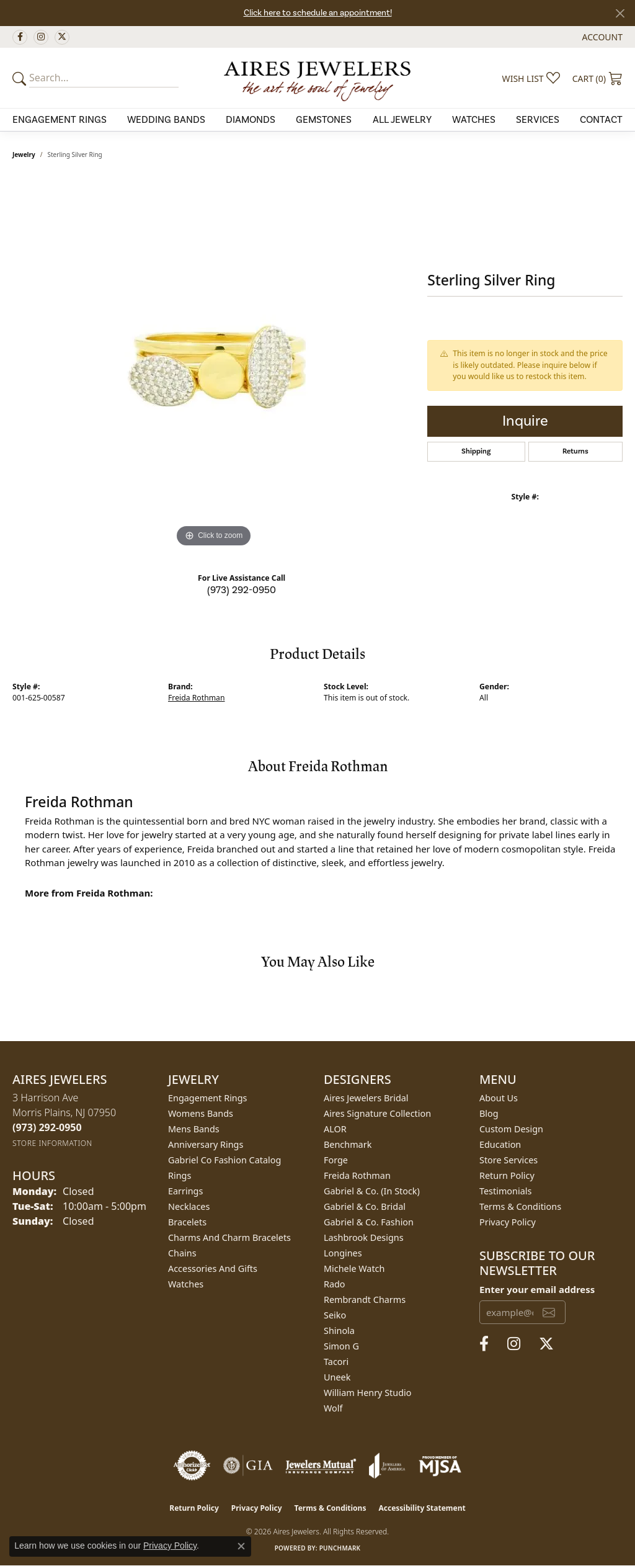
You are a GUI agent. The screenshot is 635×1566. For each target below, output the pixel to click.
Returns (575, 451)
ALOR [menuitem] (335, 1129)
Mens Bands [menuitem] (194, 1129)
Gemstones (324, 120)
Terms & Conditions (520, 1206)
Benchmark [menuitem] (347, 1144)
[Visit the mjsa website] (440, 1465)
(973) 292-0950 (241, 590)
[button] (601, 37)
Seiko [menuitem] (335, 1315)
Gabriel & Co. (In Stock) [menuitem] (372, 1191)
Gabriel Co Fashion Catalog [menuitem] (224, 1160)
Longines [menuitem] (343, 1253)
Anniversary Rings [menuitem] (205, 1144)
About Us (498, 1098)
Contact (601, 120)
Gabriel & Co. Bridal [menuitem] (365, 1206)
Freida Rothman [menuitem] (357, 1175)
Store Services (508, 1160)
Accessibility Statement (421, 1508)
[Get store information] (52, 1143)
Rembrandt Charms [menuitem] (365, 1299)
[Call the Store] (47, 1127)
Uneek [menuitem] (337, 1377)
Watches (473, 120)
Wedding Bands (166, 120)
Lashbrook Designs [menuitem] (364, 1237)
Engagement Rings (59, 120)
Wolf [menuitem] (333, 1408)
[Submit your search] (21, 78)
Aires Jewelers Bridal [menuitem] (366, 1098)
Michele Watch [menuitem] (354, 1268)
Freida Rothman (196, 697)
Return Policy (507, 1175)
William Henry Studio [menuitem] (367, 1392)
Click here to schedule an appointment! (318, 13)
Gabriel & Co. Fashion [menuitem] (369, 1222)
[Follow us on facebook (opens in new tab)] (19, 37)
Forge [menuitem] (336, 1160)
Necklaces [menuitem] (189, 1206)
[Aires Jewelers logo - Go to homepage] (318, 77)
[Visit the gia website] (248, 1465)
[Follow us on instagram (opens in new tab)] (40, 37)
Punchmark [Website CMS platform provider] (340, 1548)
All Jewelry (402, 120)
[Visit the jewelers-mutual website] (321, 1465)
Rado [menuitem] (334, 1284)
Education (500, 1144)
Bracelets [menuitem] (187, 1222)
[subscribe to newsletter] (549, 1312)
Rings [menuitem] (179, 1175)
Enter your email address (537, 1289)
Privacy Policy (507, 1222)
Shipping (476, 451)
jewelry (23, 154)
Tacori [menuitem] (336, 1361)
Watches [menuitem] (185, 1284)
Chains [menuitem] (182, 1253)
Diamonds (250, 120)
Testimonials (505, 1191)
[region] (214, 364)
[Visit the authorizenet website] (192, 1465)
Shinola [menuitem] (339, 1330)
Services (537, 120)
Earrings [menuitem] (185, 1191)
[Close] (620, 13)
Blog (489, 1113)
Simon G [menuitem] (341, 1346)
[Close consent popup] (241, 1546)
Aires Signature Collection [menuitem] (377, 1113)
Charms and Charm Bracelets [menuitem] (229, 1237)
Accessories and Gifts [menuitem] (212, 1268)
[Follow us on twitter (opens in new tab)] (62, 37)
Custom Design (511, 1129)
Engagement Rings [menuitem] (207, 1098)
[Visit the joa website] (387, 1465)
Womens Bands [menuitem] (200, 1113)
